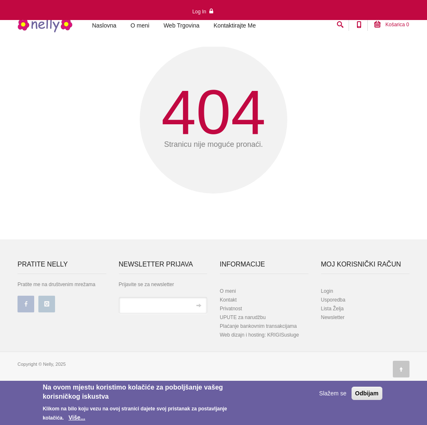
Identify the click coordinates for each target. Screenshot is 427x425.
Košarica (391, 24)
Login (327, 330)
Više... (76, 417)
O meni (140, 25)
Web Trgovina (181, 25)
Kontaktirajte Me (235, 25)
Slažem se (332, 393)
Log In (202, 11)
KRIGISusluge (282, 374)
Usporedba (333, 339)
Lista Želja (332, 348)
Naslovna (104, 25)
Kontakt (228, 339)
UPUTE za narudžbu (243, 357)
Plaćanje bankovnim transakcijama (258, 365)
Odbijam (367, 393)
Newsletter (333, 357)
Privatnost (231, 348)
